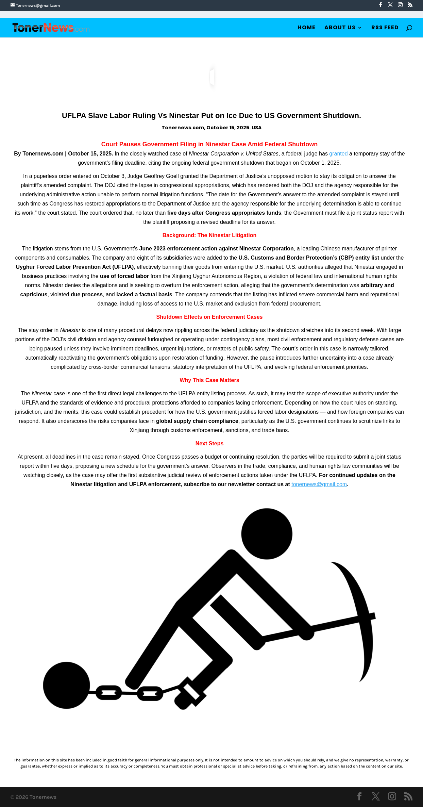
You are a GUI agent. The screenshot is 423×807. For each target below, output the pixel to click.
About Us (340, 28)
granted (338, 154)
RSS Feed (385, 28)
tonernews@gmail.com (319, 484)
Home (307, 28)
